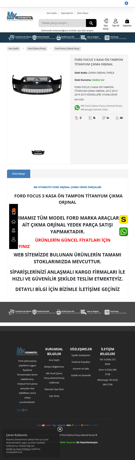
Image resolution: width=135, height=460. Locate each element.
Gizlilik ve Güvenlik (81, 375)
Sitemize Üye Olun (54, 389)
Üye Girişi (54, 395)
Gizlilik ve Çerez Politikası (18, 448)
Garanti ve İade (81, 368)
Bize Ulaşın (82, 13)
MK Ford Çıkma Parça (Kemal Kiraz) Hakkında (54, 378)
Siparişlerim (67, 13)
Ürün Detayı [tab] (18, 173)
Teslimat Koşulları (81, 361)
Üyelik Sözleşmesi (81, 355)
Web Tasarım (68, 442)
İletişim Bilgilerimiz (54, 366)
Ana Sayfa (52, 13)
